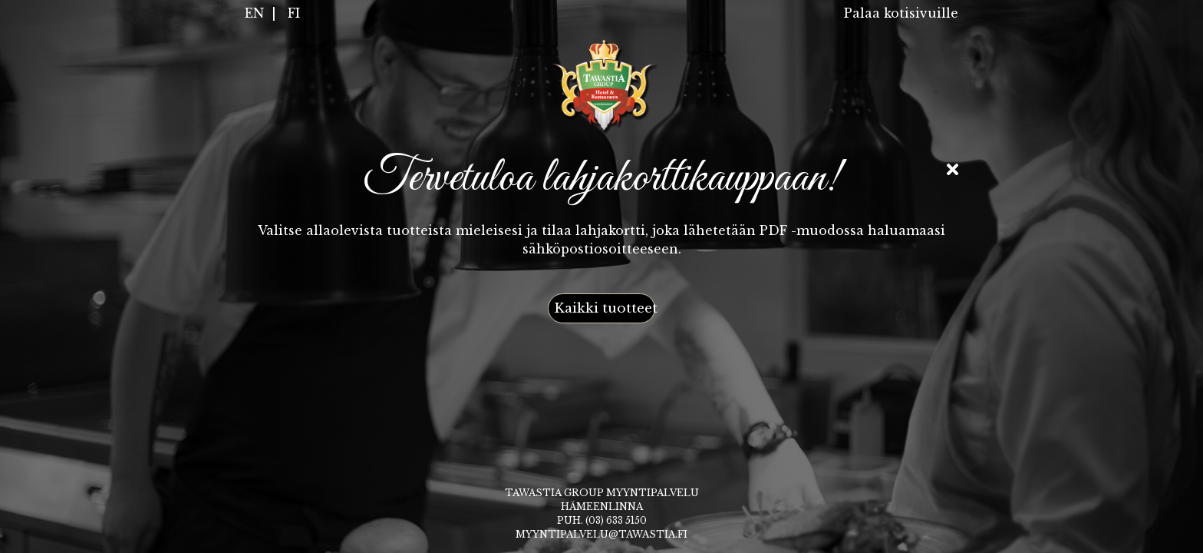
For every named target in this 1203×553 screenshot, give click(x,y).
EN (254, 13)
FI (294, 13)
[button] (601, 308)
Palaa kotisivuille (901, 13)
